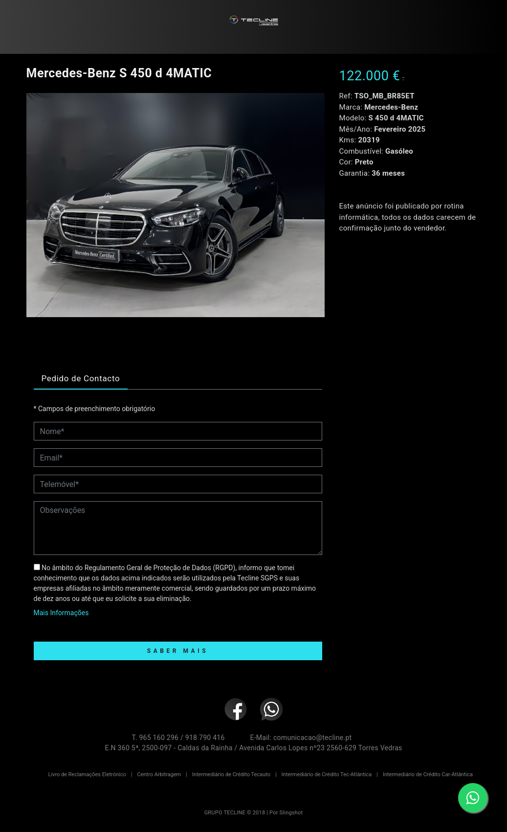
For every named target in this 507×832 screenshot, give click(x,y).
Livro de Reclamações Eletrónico (87, 774)
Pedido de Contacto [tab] (81, 378)
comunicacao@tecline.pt (312, 737)
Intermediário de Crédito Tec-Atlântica (327, 774)
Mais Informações (61, 613)
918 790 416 (205, 737)
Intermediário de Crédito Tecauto (231, 774)
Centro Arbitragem (159, 774)
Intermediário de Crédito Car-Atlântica (428, 774)
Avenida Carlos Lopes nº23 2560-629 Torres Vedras (320, 748)
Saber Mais (177, 650)
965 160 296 (158, 737)
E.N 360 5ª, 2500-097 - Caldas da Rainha (168, 748)
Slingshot (291, 812)
